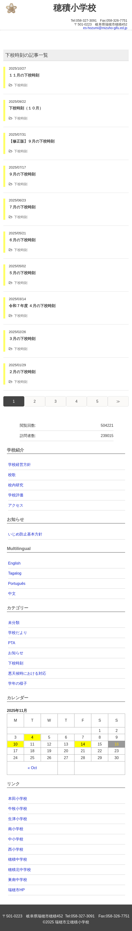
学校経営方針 (19, 465)
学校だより (17, 633)
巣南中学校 (17, 880)
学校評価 (15, 495)
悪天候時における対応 (27, 673)
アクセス (15, 505)
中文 (12, 594)
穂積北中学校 (19, 870)
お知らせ (15, 653)
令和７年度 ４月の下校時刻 (32, 306)
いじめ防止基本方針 (25, 534)
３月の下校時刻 (22, 339)
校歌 (12, 475)
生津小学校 (17, 819)
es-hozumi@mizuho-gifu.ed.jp (105, 28)
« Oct (32, 768)
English (14, 563)
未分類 (14, 623)
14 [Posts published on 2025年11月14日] (83, 744)
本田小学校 (17, 799)
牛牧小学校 (17, 809)
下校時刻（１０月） (26, 108)
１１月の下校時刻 (24, 75)
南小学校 (15, 829)
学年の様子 (17, 683)
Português (16, 583)
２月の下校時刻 (22, 372)
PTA (11, 643)
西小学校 (15, 849)
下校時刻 (20, 85)
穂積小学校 (74, 8)
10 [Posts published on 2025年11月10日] (15, 744)
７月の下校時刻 (22, 207)
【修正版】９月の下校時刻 (31, 141)
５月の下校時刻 (22, 273)
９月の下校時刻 (22, 174)
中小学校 (15, 839)
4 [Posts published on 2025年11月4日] (32, 737)
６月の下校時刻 (22, 240)
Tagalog (14, 573)
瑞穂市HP (16, 890)
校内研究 (15, 485)
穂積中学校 (17, 859)
